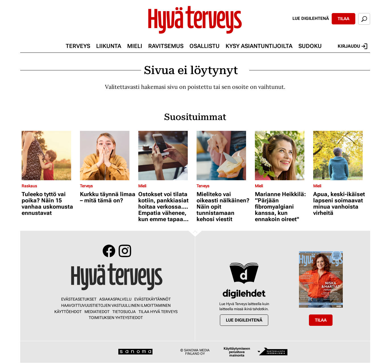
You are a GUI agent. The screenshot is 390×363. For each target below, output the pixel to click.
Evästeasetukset (78, 299)
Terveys (78, 46)
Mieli (134, 46)
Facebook (109, 251)
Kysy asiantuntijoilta (259, 46)
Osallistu (204, 46)
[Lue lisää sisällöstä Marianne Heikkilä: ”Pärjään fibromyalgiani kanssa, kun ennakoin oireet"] (282, 155)
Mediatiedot (97, 311)
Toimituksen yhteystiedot (116, 317)
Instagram (125, 251)
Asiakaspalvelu (115, 299)
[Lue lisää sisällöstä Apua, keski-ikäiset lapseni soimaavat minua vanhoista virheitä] (341, 155)
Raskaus (29, 186)
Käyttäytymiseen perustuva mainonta (237, 352)
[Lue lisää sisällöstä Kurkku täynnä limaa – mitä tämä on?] (107, 155)
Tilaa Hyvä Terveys (158, 311)
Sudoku (310, 46)
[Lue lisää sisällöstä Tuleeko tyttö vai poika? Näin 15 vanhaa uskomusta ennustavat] (49, 155)
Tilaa (343, 18)
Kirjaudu (352, 46)
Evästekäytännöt (152, 299)
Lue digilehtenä (310, 18)
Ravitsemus (165, 46)
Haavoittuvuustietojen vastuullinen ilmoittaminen (116, 305)
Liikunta (108, 46)
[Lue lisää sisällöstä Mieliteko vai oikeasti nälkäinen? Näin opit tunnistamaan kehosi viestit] (224, 155)
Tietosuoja (124, 311)
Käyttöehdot (68, 311)
